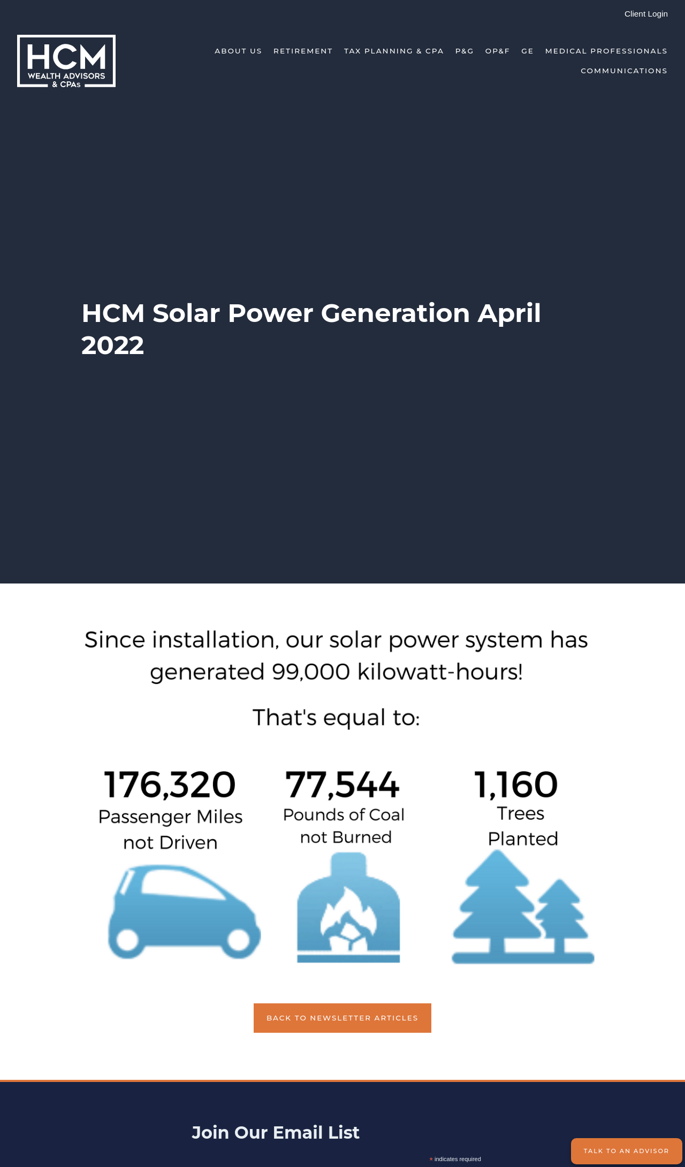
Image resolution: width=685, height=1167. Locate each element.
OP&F (498, 51)
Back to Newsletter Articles (342, 1018)
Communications (624, 70)
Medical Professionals (606, 51)
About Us (238, 51)
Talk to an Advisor (626, 1151)
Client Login (646, 13)
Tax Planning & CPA (394, 51)
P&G (464, 51)
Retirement (303, 51)
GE (527, 51)
